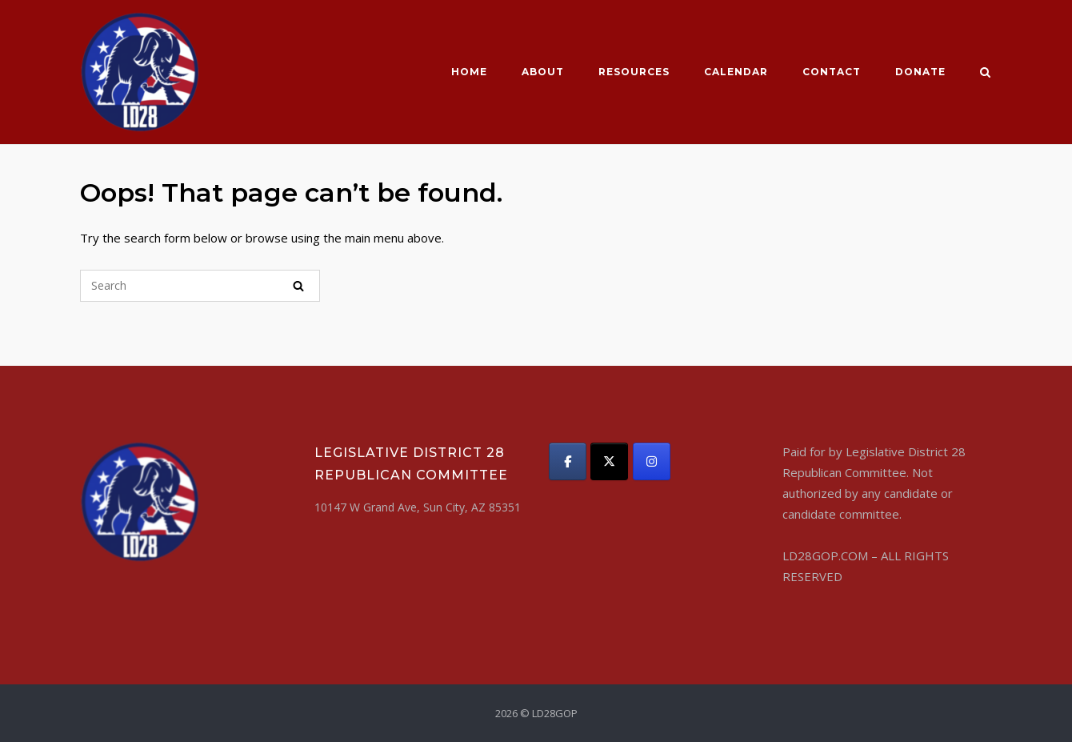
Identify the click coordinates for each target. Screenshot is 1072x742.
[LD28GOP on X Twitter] (609, 461)
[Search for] (200, 286)
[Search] (298, 286)
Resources (634, 72)
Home (469, 72)
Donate (920, 72)
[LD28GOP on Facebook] (567, 461)
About (543, 72)
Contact (831, 72)
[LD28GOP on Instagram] (651, 461)
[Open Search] (985, 73)
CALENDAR (736, 72)
